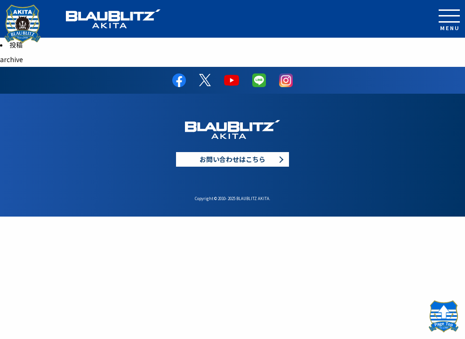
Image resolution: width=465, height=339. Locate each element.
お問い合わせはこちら (232, 159)
